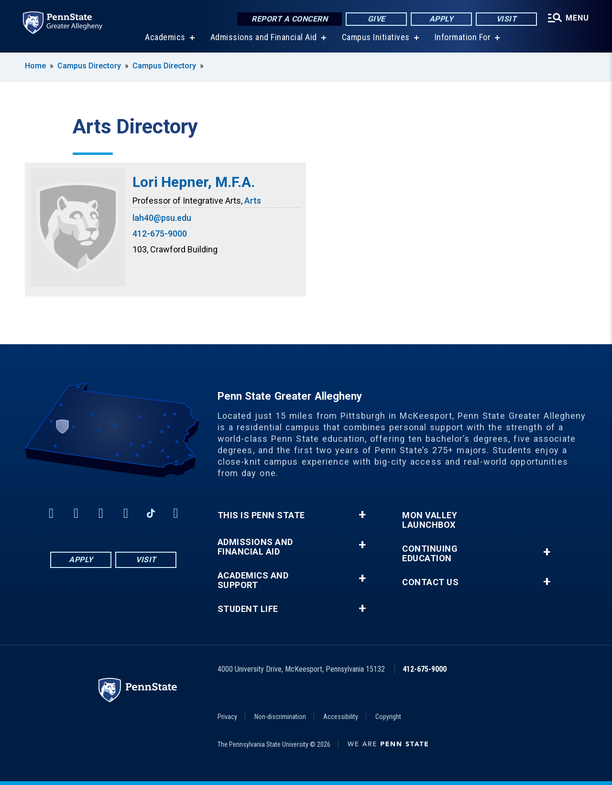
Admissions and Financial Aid (263, 38)
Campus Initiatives (376, 38)
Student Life (248, 609)
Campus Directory (89, 65)
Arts (252, 201)
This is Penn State (261, 515)
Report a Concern (289, 18)
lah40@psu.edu (161, 218)
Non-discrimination (280, 716)
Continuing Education (430, 553)
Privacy (227, 716)
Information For (463, 38)
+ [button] (362, 515)
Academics (165, 38)
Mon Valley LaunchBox (429, 520)
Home (35, 65)
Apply (441, 18)
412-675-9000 (159, 234)
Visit (506, 18)
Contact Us (430, 582)
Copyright (388, 716)
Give (376, 18)
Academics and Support (253, 580)
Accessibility (340, 716)
